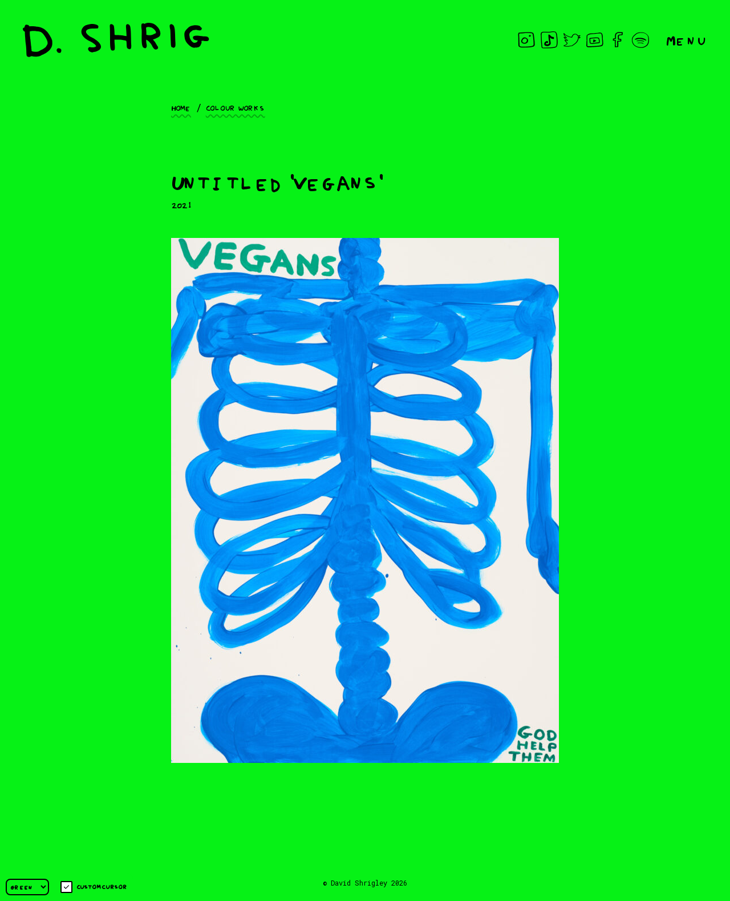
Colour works (235, 107)
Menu (686, 39)
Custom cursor (93, 887)
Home (181, 107)
